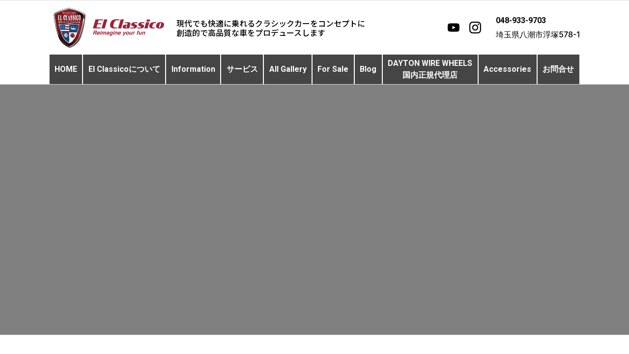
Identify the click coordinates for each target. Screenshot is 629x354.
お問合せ (558, 69)
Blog (368, 69)
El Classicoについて (124, 69)
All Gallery (288, 69)
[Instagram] (475, 27)
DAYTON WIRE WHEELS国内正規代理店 (430, 69)
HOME (66, 69)
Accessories (507, 69)
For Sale (332, 69)
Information (193, 69)
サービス (242, 69)
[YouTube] (453, 27)
